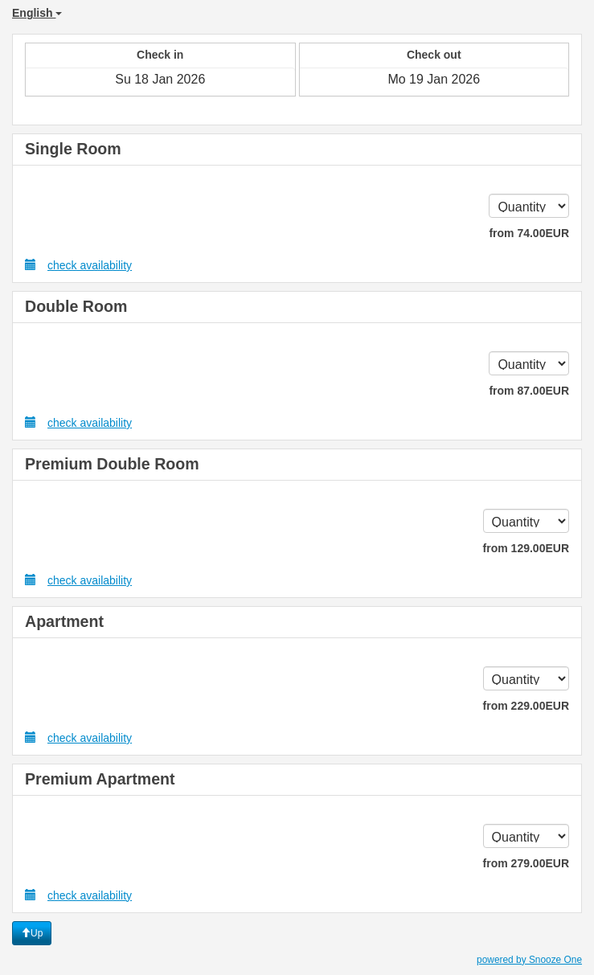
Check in (160, 54)
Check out (434, 54)
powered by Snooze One (529, 959)
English (37, 12)
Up (32, 933)
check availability (78, 265)
